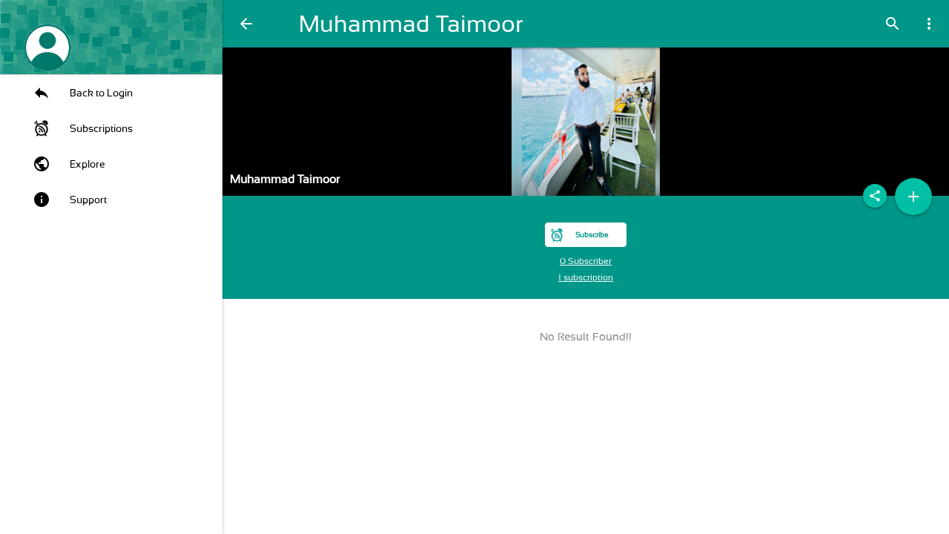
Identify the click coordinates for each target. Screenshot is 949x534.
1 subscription (585, 277)
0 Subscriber (586, 261)
